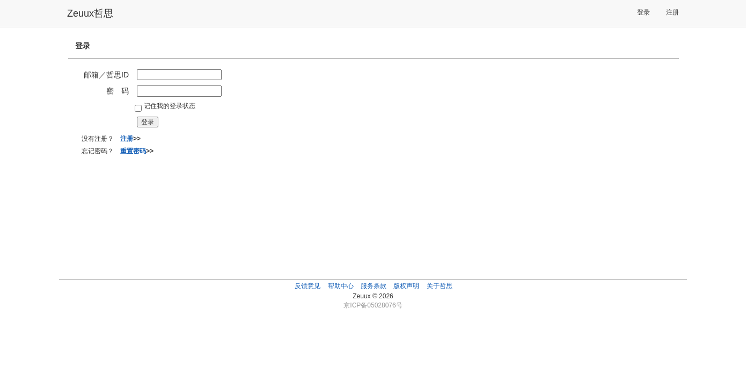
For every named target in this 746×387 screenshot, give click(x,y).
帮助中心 (341, 286)
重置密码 (133, 151)
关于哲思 (439, 286)
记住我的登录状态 (169, 106)
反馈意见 (307, 286)
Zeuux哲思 (90, 13)
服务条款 (373, 286)
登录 (643, 12)
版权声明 (406, 286)
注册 (672, 12)
